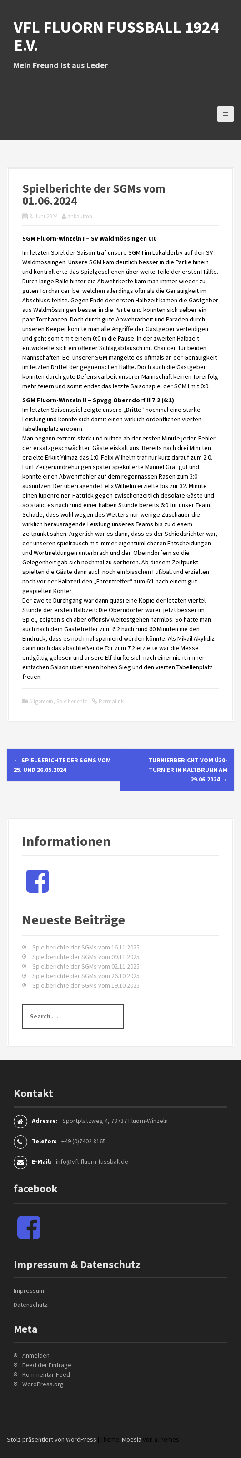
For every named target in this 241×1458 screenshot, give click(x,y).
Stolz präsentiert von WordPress (51, 1439)
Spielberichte (71, 701)
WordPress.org (43, 1384)
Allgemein (41, 701)
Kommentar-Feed (46, 1374)
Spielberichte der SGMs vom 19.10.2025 (86, 985)
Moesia (131, 1439)
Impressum (29, 1290)
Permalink (110, 701)
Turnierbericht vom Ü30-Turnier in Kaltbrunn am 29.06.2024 (187, 769)
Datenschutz (31, 1304)
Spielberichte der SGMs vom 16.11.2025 (86, 947)
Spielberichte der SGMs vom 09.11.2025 (86, 957)
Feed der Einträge (46, 1365)
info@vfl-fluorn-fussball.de (92, 1161)
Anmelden (36, 1355)
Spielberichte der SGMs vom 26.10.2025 (86, 976)
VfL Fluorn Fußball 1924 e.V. (116, 36)
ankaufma (79, 216)
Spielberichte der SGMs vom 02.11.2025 (86, 966)
